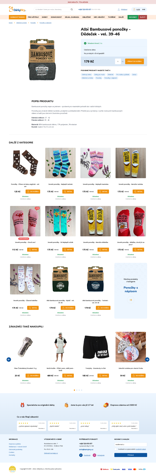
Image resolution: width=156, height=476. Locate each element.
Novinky (133, 17)
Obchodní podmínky (15, 449)
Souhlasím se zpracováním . (132, 449)
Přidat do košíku (135, 61)
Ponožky (33, 23)
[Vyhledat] (72, 9)
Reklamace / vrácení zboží (18, 447)
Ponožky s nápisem (45, 23)
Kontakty (12, 455)
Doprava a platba (15, 444)
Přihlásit (131, 455)
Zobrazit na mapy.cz (51, 453)
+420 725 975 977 (84, 9)
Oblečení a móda (21, 23)
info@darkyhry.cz (86, 449)
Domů (10, 23)
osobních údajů (141, 449)
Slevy (142, 17)
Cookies (11, 452)
